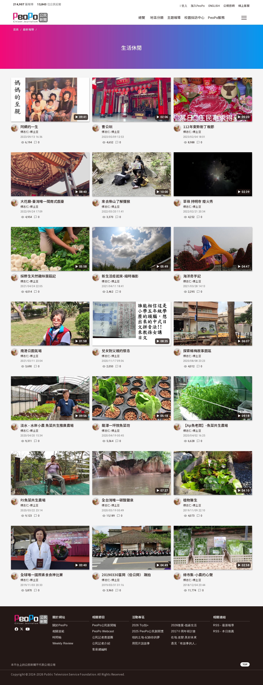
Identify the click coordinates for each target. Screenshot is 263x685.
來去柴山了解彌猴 (116, 201)
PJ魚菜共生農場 (32, 499)
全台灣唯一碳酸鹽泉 (118, 499)
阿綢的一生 (29, 126)
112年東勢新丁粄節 (198, 126)
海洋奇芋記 (192, 275)
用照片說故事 (141, 643)
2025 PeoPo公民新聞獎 (148, 631)
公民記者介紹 (101, 643)
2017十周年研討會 (183, 631)
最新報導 (28, 29)
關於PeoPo (60, 625)
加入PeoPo (198, 6)
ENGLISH (214, 6)
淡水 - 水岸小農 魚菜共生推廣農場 (47, 425)
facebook (17, 629)
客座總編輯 (99, 649)
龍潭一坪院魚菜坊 (116, 425)
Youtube (28, 629)
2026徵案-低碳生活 (184, 625)
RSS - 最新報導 (223, 625)
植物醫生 (190, 499)
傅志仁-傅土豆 (29, 132)
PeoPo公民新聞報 (104, 625)
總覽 (141, 18)
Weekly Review (62, 643)
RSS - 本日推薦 (223, 631)
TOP (245, 664)
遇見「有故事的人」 (184, 643)
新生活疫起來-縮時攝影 (120, 275)
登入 (184, 6)
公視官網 (229, 6)
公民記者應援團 (102, 637)
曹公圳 (107, 126)
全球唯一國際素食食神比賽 (41, 574)
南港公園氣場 (31, 350)
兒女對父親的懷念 (116, 350)
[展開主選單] (244, 17)
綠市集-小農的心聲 (198, 574)
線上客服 (243, 6)
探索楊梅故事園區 (197, 350)
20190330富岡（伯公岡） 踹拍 (126, 574)
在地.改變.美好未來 (184, 637)
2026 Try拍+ (140, 625)
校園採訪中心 (194, 18)
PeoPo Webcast (103, 631)
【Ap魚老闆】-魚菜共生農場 (205, 425)
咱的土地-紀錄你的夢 (146, 637)
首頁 (16, 29)
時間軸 (56, 637)
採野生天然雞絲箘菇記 (38, 275)
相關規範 (58, 631)
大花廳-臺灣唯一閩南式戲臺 (42, 201)
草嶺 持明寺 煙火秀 (198, 201)
